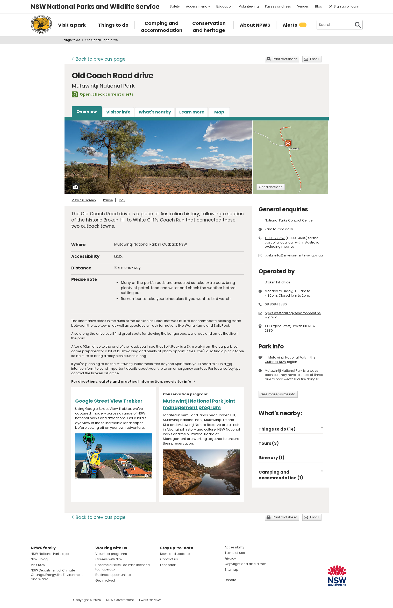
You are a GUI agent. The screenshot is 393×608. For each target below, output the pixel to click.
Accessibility (234, 547)
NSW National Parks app (50, 554)
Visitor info (118, 112)
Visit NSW (38, 565)
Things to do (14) (277, 429)
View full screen (84, 200)
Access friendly (198, 6)
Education (224, 6)
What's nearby (155, 112)
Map (219, 112)
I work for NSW (150, 600)
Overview (86, 112)
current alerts (119, 94)
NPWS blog (39, 559)
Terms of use (235, 552)
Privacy (230, 558)
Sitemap (231, 569)
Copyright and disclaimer (245, 564)
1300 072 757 (275, 238)
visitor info (181, 381)
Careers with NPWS (110, 559)
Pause (108, 200)
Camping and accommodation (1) (281, 475)
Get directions (270, 186)
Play (122, 200)
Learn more (191, 112)
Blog (318, 6)
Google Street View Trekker (108, 401)
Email (314, 58)
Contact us (169, 559)
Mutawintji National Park (135, 244)
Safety (175, 6)
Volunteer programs (111, 554)
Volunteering (249, 6)
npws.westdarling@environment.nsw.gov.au (293, 315)
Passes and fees (278, 6)
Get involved (105, 580)
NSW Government (120, 600)
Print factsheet (285, 58)
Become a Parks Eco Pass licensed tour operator (122, 567)
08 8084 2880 (276, 304)
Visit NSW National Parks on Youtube (58, 600)
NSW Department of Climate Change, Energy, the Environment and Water (57, 574)
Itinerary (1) (271, 458)
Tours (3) (269, 443)
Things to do (71, 40)
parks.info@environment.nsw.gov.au (294, 255)
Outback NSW (174, 244)
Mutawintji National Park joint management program (199, 404)
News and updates (175, 554)
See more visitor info (278, 394)
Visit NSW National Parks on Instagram (47, 600)
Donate (230, 580)
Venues (303, 6)
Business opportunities (113, 575)
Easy (118, 256)
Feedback (168, 565)
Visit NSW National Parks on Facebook (35, 600)
